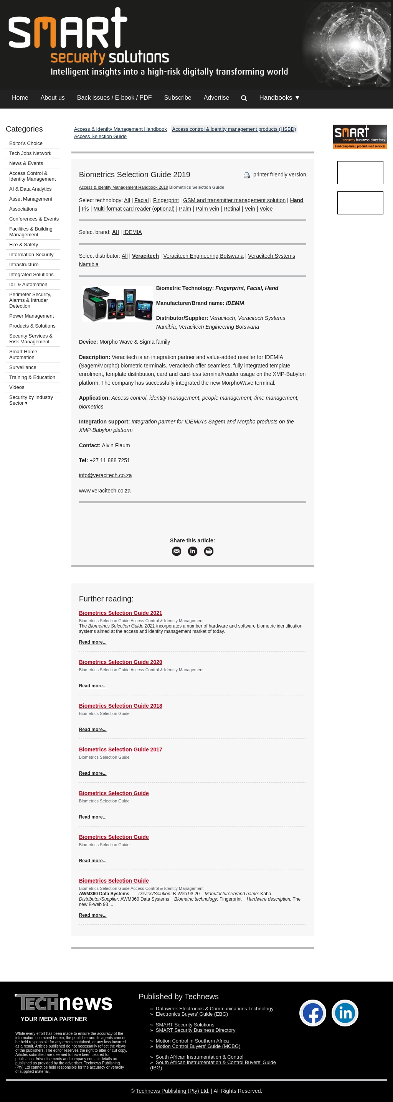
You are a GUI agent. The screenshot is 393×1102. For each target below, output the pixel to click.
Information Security (31, 254)
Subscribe (178, 97)
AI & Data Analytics (30, 189)
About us (53, 97)
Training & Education (32, 377)
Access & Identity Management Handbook (120, 129)
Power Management (31, 316)
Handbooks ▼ (280, 97)
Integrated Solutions (31, 274)
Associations (23, 209)
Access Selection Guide (100, 136)
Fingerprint (166, 200)
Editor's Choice (26, 143)
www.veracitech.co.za (105, 491)
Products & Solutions (32, 326)
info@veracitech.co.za (105, 475)
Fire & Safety (23, 244)
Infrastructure (24, 264)
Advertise (217, 97)
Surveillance (22, 367)
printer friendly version (274, 174)
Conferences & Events (34, 219)
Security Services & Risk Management (31, 338)
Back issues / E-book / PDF (114, 97)
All (127, 200)
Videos (17, 387)
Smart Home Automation (23, 354)
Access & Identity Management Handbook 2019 (123, 187)
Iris (85, 209)
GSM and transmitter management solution (234, 200)
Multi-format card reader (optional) (134, 209)
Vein (250, 209)
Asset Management (30, 199)
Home (20, 97)
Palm (185, 209)
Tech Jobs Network (30, 153)
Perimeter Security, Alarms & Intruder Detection (30, 300)
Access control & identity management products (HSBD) (234, 129)
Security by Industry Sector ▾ (31, 400)
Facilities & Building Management (31, 231)
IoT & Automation (28, 284)
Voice (265, 209)
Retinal (232, 209)
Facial (141, 200)
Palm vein (207, 209)
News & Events (26, 163)
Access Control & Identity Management (32, 176)
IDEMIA (132, 232)
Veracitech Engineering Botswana (203, 256)
